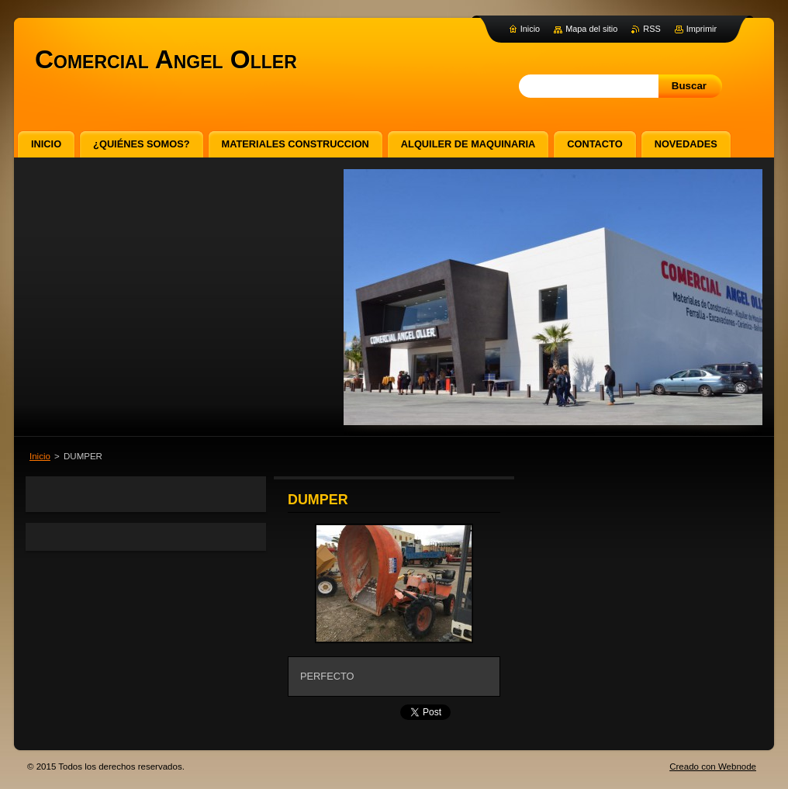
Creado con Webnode (712, 766)
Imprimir (701, 28)
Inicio (39, 456)
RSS (651, 28)
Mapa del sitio (591, 28)
